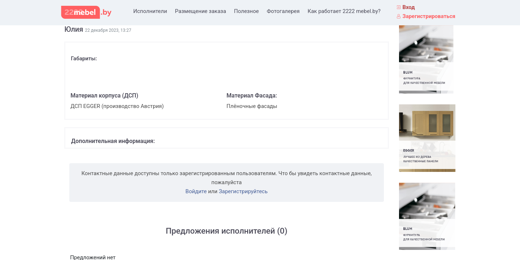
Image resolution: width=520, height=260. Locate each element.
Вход (408, 7)
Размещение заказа (200, 11)
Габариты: (84, 58)
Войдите (196, 191)
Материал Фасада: (251, 95)
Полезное (246, 11)
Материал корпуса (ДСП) (104, 95)
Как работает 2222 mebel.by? (344, 11)
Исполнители (150, 11)
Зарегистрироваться (428, 16)
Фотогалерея (283, 11)
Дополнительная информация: (113, 141)
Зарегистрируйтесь (243, 191)
